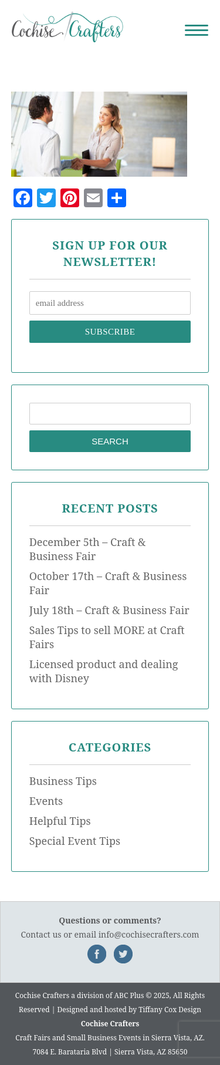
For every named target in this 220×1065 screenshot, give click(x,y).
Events (46, 801)
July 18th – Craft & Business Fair (109, 610)
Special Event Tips (74, 841)
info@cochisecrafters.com (149, 934)
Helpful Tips (60, 821)
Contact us (41, 934)
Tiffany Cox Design (169, 1010)
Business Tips (63, 781)
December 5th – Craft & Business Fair (87, 549)
